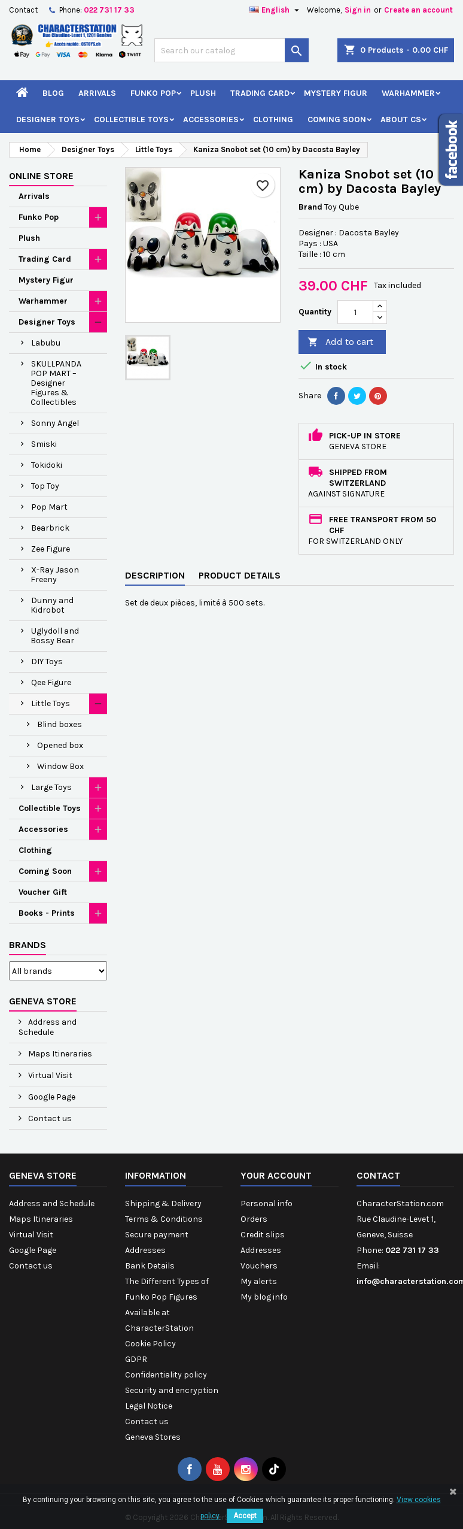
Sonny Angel (55, 423)
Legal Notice (148, 1406)
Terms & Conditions (164, 1219)
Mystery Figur (335, 93)
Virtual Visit (49, 1075)
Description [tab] (155, 575)
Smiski (44, 444)
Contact (23, 9)
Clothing (273, 119)
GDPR (136, 1359)
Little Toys (50, 703)
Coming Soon (336, 119)
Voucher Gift (43, 892)
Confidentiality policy (166, 1375)
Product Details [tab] (240, 575)
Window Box (60, 766)
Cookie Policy (150, 1344)
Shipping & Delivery (163, 1203)
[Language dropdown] (275, 10)
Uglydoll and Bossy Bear (55, 636)
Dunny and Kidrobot (52, 605)
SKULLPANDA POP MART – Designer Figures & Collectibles (56, 383)
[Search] (231, 50)
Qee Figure (51, 682)
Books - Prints (47, 913)
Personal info (266, 1203)
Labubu (45, 343)
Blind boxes (59, 724)
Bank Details (150, 1266)
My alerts (258, 1281)
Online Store (41, 175)
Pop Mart (49, 507)
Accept (245, 1516)
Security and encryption (171, 1390)
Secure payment (156, 1235)
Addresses (145, 1250)
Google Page (50, 1097)
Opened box (60, 745)
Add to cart (340, 342)
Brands (27, 944)
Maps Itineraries (59, 1054)
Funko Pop (153, 93)
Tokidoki (46, 465)
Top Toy (45, 486)
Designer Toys (48, 119)
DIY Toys (47, 661)
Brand (310, 207)
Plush (203, 93)
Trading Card (260, 93)
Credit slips (262, 1235)
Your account (276, 1175)
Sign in (358, 9)
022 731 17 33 (109, 9)
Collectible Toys (131, 119)
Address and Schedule (48, 1027)
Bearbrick (50, 528)
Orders (253, 1219)
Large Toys (51, 787)
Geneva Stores (153, 1437)
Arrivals (97, 93)
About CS (400, 119)
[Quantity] (355, 312)
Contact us (49, 1118)
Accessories (211, 119)
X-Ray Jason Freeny (55, 575)
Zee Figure (50, 549)
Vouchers (259, 1266)
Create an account (418, 9)
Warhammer (408, 93)
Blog (53, 93)
